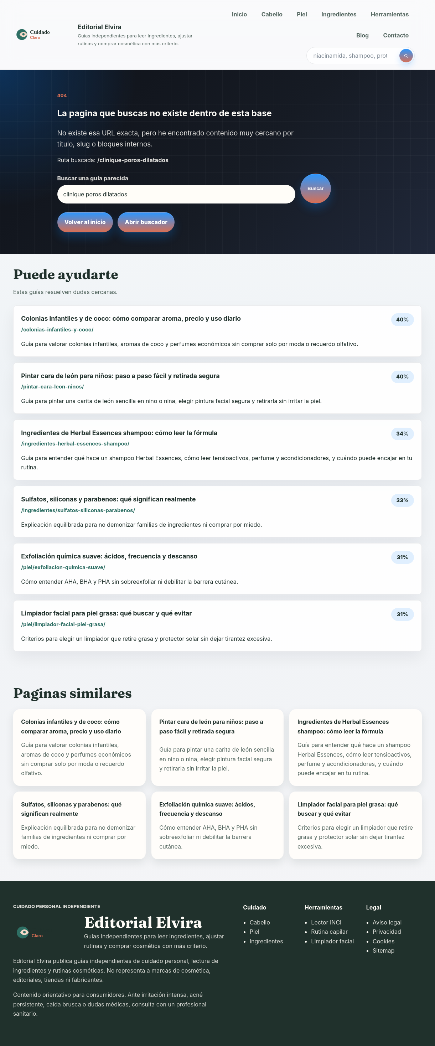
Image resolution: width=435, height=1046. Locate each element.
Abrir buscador (146, 222)
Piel (302, 14)
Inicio (239, 14)
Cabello (272, 14)
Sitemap (383, 950)
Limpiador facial (332, 941)
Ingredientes (338, 14)
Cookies (383, 941)
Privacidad (387, 931)
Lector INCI (326, 922)
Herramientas (390, 14)
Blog (362, 35)
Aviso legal (387, 922)
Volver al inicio (85, 222)
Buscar (315, 188)
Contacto (396, 35)
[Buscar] (406, 55)
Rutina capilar (329, 931)
